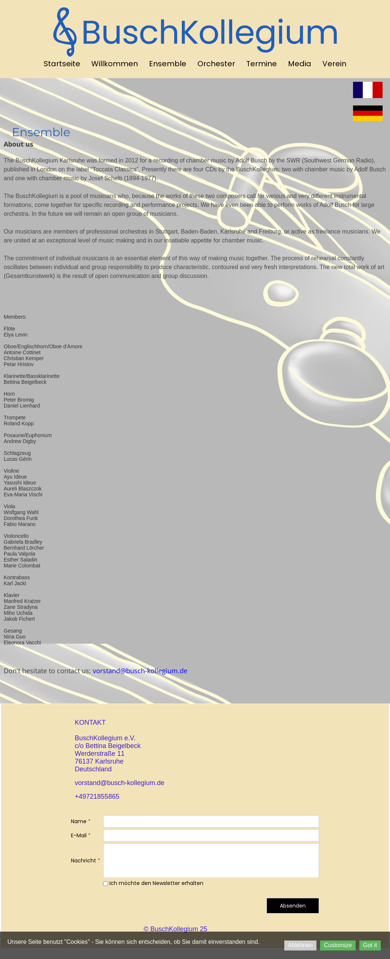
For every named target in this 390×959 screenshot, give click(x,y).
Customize (338, 945)
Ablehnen (300, 945)
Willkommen (114, 63)
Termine (261, 63)
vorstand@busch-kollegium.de (140, 670)
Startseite (62, 63)
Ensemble (167, 63)
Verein (334, 63)
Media (299, 63)
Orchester (216, 63)
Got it (370, 945)
